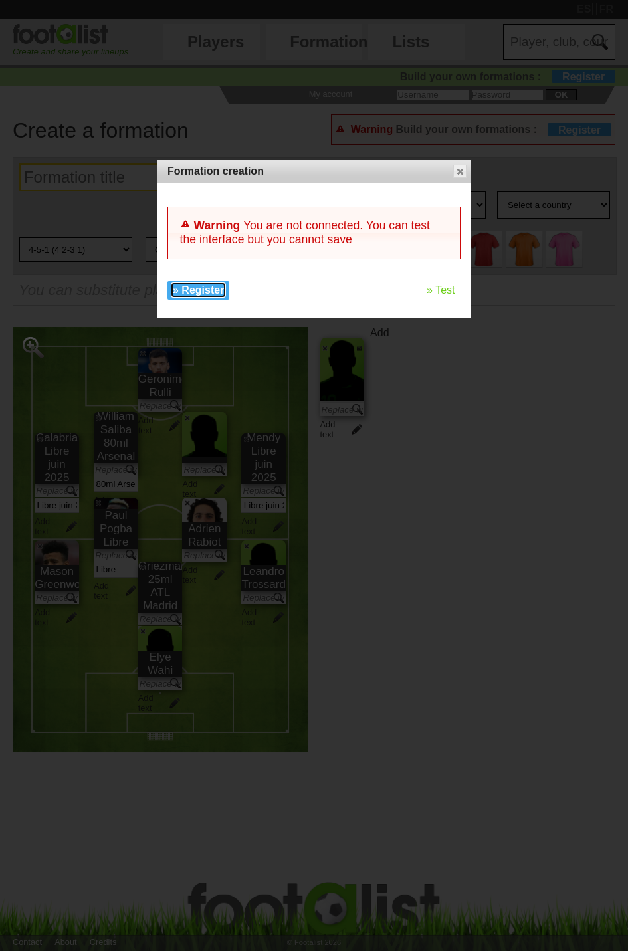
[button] (460, 171)
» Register (198, 290)
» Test (441, 290)
